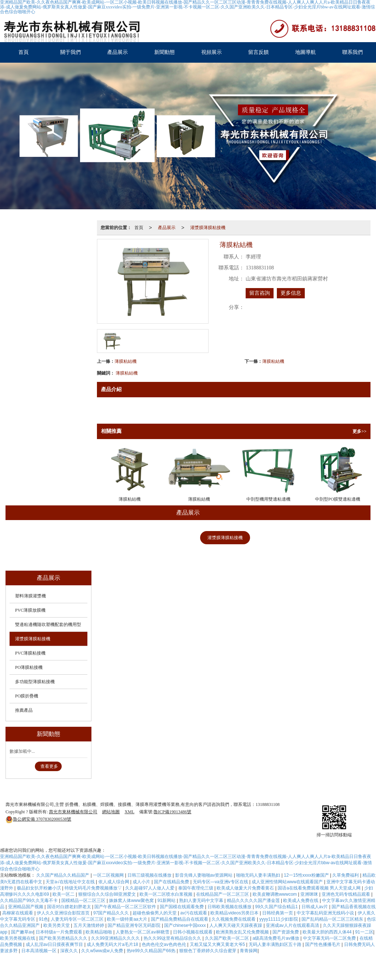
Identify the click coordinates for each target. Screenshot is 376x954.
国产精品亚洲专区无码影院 (135, 925)
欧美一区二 (64, 894)
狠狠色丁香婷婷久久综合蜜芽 (208, 950)
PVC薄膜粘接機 (277, 537)
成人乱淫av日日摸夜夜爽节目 (55, 944)
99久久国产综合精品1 (277, 906)
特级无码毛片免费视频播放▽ (94, 888)
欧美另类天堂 (57, 925)
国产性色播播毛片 (323, 944)
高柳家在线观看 (18, 913)
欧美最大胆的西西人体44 (328, 932)
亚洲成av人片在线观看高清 (293, 925)
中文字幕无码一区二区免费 (330, 938)
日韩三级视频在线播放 (150, 875)
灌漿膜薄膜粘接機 (207, 227)
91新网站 (167, 900)
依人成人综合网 (114, 881)
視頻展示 (211, 52)
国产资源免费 (286, 932)
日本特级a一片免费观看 (59, 932)
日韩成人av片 (315, 906)
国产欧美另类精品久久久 (63, 938)
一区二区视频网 (109, 875)
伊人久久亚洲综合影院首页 (64, 913)
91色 (43, 919)
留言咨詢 (259, 293)
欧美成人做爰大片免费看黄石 (246, 888)
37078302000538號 (38, 819)
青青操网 (248, 950)
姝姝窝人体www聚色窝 (132, 900)
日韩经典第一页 (278, 913)
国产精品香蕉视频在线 (354, 906)
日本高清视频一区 (39, 950)
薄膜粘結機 (126, 361)
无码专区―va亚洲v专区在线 (221, 881)
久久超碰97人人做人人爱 (150, 888)
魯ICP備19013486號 (172, 811)
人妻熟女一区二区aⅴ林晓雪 (143, 932)
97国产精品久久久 (111, 913)
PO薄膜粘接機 (326, 537)
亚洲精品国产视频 (26, 906)
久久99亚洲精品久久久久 (116, 938)
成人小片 (142, 881)
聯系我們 (352, 52)
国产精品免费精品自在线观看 (180, 919)
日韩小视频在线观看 (193, 932)
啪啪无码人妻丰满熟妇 (258, 875)
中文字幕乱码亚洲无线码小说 (326, 913)
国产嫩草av (22, 932)
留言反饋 (258, 52)
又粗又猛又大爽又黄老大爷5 (218, 944)
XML (129, 811)
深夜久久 (69, 950)
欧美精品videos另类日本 (235, 913)
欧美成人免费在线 (301, 900)
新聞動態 (164, 52)
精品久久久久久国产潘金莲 (254, 900)
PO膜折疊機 (197, 554)
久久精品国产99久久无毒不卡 (29, 900)
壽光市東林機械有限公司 (73, 811)
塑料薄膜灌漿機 (47, 537)
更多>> (359, 431)
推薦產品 (237, 554)
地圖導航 (305, 52)
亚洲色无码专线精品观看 (346, 894)
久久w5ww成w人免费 (102, 950)
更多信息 (291, 293)
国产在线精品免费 (172, 881)
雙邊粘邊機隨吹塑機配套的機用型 (164, 537)
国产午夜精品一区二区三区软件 (125, 906)
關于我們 (70, 52)
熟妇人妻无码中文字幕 (201, 900)
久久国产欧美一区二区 (227, 938)
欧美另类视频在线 (18, 938)
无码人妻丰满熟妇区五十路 (276, 944)
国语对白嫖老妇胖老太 (69, 906)
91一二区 (364, 932)
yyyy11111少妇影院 (279, 919)
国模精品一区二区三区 (83, 900)
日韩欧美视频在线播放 (230, 906)
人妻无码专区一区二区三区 (78, 919)
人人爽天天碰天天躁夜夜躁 (236, 925)
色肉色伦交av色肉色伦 (164, 944)
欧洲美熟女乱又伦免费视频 (243, 932)
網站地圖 (111, 811)
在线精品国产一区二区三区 (223, 894)
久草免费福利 (346, 875)
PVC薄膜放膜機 (98, 537)
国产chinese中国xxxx (185, 925)
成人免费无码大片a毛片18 (113, 944)
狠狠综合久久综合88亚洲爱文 (107, 894)
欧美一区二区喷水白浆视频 (167, 894)
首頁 (23, 52)
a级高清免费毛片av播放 (277, 938)
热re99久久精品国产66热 (152, 950)
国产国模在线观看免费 (182, 906)
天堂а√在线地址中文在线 (71, 881)
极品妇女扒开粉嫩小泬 (39, 888)
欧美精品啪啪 (99, 932)
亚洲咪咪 (309, 894)
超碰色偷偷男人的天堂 (155, 913)
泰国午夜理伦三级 (196, 888)
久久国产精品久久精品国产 (63, 875)
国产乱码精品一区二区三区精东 (332, 919)
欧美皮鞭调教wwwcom (275, 894)
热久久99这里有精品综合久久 (173, 938)
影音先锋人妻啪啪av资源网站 (204, 875)
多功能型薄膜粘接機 (146, 554)
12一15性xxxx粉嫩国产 (307, 875)
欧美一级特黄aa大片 (127, 919)
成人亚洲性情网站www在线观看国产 (288, 881)
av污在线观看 (194, 913)
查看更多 (49, 766)
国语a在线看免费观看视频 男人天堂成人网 (320, 888)
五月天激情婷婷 (89, 925)
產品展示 (117, 52)
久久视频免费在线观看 (234, 919)
